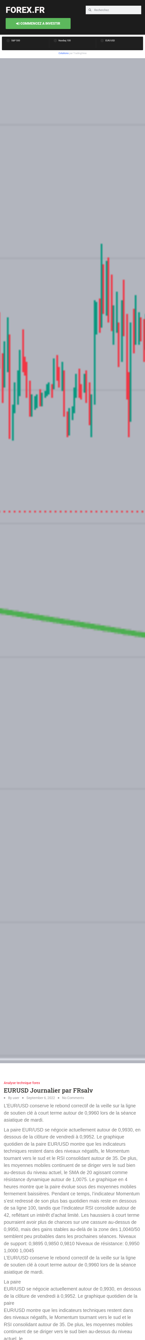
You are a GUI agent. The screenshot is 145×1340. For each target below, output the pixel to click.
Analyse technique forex (22, 1083)
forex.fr (25, 10)
